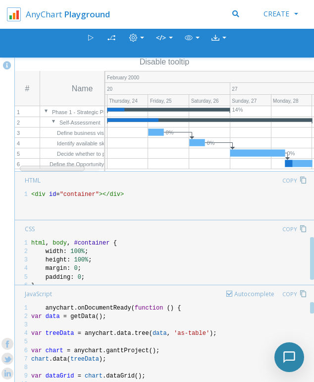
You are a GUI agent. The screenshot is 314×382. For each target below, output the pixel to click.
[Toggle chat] (289, 357)
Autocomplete (254, 294)
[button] (192, 43)
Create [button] (280, 13)
